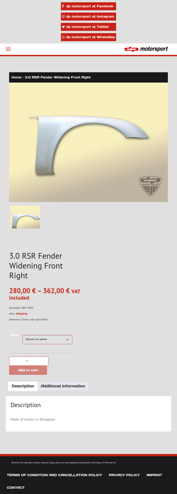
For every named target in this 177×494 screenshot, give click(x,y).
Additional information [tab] (63, 386)
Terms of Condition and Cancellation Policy (54, 475)
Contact (16, 488)
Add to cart (28, 370)
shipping (21, 313)
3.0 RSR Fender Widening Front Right (58, 77)
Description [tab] (23, 386)
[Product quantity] (28, 361)
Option (14, 335)
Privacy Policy (124, 475)
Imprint (154, 475)
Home (16, 77)
